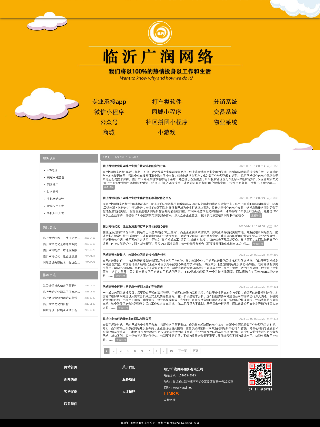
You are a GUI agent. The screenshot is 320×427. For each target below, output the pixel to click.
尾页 (195, 350)
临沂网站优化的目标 (56, 304)
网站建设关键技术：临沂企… (61, 262)
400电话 (52, 170)
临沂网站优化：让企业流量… (61, 256)
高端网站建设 (55, 177)
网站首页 (131, 8)
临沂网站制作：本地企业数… (61, 250)
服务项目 (198, 8)
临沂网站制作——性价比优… (61, 238)
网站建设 (134, 157)
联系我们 (266, 8)
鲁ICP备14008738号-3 (184, 423)
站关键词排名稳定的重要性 (60, 285)
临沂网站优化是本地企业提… (61, 244)
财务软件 (52, 191)
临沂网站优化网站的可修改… (61, 291)
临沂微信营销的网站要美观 (60, 298)
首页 (107, 157)
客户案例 (221, 8)
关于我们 (153, 8)
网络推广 (52, 184)
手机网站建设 (55, 198)
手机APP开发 (55, 213)
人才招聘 (243, 8)
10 (171, 350)
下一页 (182, 350)
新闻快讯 (176, 8)
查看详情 (109, 187)
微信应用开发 (55, 206)
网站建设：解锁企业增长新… (61, 310)
